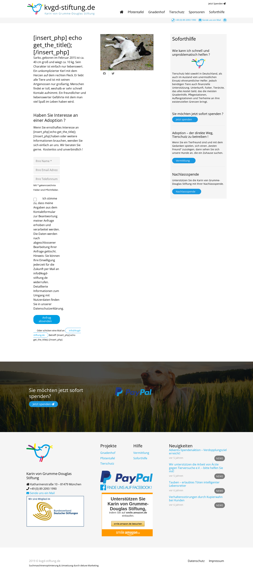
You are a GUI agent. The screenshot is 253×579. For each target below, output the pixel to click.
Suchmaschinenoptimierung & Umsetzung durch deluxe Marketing (64, 565)
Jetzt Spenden (217, 3)
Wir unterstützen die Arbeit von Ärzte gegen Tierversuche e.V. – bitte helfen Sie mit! (196, 467)
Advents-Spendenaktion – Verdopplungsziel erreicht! (198, 451)
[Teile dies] (104, 73)
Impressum (216, 561)
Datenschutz (196, 561)
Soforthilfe (140, 458)
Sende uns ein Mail (209, 19)
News (219, 458)
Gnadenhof (107, 453)
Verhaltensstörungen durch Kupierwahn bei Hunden (196, 498)
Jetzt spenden (185, 119)
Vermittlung (184, 160)
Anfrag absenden (47, 319)
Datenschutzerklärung (48, 308)
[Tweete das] (113, 73)
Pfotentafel (107, 458)
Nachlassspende (186, 191)
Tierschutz (107, 463)
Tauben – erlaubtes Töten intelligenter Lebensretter (194, 484)
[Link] (61, 9)
